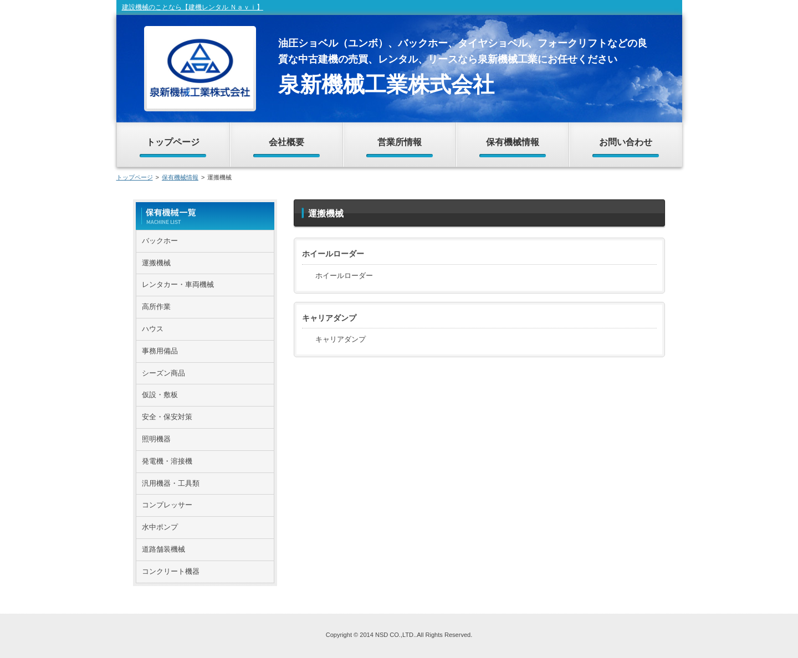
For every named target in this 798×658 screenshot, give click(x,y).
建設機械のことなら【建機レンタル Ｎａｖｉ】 (192, 7)
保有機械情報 (180, 177)
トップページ (134, 177)
